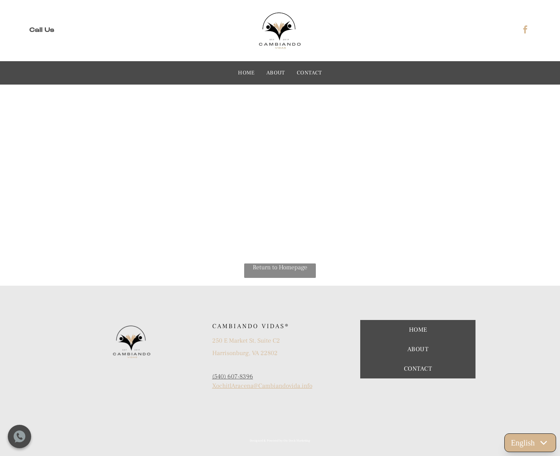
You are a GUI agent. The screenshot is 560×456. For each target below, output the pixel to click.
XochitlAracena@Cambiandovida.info (262, 386)
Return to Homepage (280, 267)
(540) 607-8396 (232, 376)
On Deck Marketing (297, 440)
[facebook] (525, 30)
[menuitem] (246, 72)
